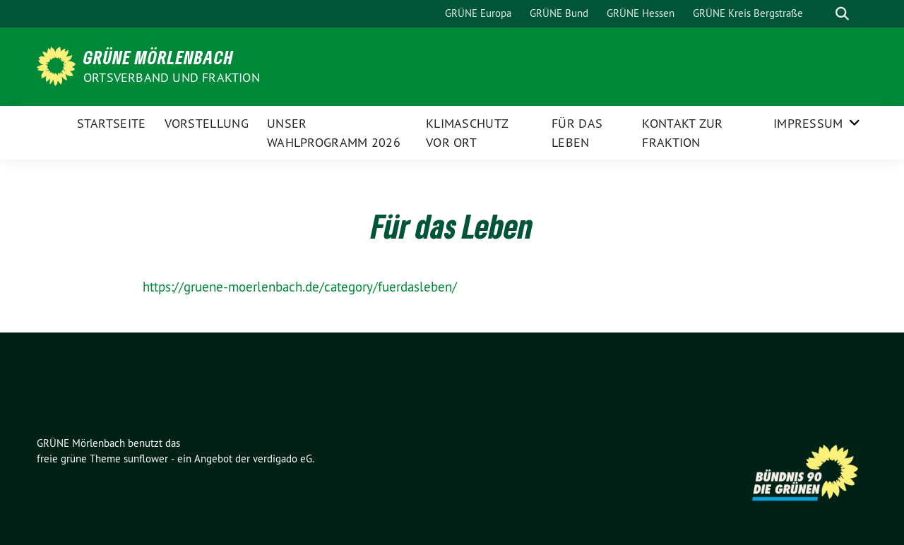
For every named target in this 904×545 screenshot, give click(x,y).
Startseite (111, 123)
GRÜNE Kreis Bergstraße (748, 13)
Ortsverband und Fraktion (171, 77)
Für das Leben (577, 132)
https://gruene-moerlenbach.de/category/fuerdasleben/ (300, 286)
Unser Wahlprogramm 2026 (333, 132)
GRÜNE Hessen (640, 13)
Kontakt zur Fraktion (682, 132)
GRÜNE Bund (559, 13)
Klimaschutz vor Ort (467, 132)
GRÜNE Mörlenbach (158, 57)
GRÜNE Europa (478, 13)
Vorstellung (207, 123)
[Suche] (822, 14)
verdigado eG (282, 458)
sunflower (146, 458)
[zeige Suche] (842, 14)
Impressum (808, 123)
